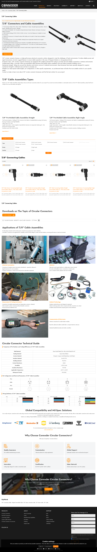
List (92, 161)
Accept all (56, 546)
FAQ (47, 513)
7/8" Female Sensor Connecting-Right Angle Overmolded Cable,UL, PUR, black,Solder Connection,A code (84, 189)
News (47, 517)
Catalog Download (50, 521)
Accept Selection (48, 546)
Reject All (41, 546)
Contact (87, 5)
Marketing (57, 548)
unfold (48, 153)
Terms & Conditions (85, 539)
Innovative (26, 519)
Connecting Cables (11, 10)
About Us (80, 5)
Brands (49, 5)
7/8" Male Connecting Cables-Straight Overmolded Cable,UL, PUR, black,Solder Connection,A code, (59, 189)
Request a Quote (7, 54)
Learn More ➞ (5, 131)
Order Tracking (49, 519)
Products (42, 6)
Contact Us (48, 489)
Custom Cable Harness (6, 519)
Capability (64, 5)
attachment (73, 537)
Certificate (48, 523)
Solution (56, 5)
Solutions (26, 521)
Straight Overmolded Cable (17, 502)
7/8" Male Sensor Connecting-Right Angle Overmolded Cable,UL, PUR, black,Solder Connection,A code (12, 189)
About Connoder (27, 513)
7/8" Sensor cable (39, 502)
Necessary (39, 548)
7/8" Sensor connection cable (29, 502)
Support (72, 5)
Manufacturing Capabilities (29, 517)
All (6, 10)
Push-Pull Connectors (6, 515)
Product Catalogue (8, 215)
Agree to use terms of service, (80, 539)
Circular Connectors (6, 513)
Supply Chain (26, 523)
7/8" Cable (46, 502)
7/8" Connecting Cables (6, 502)
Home (35, 5)
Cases (25, 515)
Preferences (51, 548)
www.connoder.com (48, 429)
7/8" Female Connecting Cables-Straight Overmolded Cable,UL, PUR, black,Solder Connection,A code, (35, 189)
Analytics (45, 548)
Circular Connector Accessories (8, 521)
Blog (47, 515)
